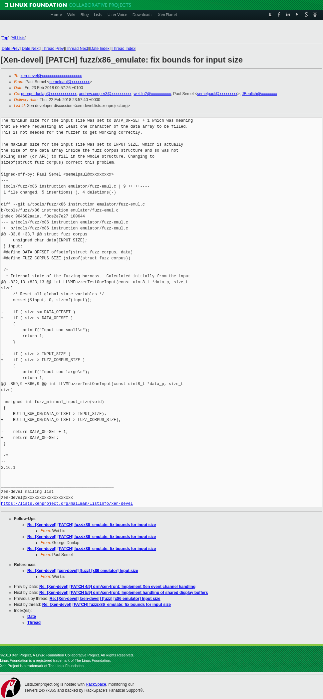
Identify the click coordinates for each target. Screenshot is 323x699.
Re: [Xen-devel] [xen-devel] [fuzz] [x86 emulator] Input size (82, 570)
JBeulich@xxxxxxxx (259, 93)
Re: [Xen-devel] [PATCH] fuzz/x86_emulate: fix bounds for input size (91, 524)
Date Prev (10, 48)
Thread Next (77, 48)
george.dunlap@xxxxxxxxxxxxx (49, 93)
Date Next (30, 48)
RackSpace (96, 684)
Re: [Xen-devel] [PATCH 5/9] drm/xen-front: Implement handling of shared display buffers (123, 592)
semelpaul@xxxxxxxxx (69, 81)
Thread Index (124, 48)
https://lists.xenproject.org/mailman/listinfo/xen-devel (67, 503)
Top (5, 38)
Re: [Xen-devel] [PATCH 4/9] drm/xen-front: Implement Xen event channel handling (117, 586)
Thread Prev (53, 48)
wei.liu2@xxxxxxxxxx (152, 93)
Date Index (100, 48)
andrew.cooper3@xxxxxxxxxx (105, 93)
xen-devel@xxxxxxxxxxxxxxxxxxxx (51, 75)
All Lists (18, 38)
